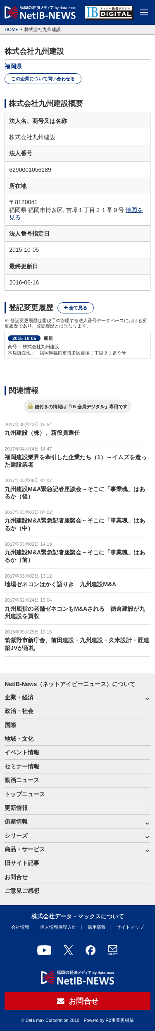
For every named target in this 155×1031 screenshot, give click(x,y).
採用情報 (97, 927)
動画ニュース (22, 780)
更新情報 (16, 808)
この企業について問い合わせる (43, 78)
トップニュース (25, 794)
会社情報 (20, 927)
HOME (12, 29)
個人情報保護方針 (58, 927)
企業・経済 (19, 697)
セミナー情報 (22, 766)
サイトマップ (130, 927)
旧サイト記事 (22, 863)
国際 (10, 725)
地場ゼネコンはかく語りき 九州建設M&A (60, 584)
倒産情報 (16, 821)
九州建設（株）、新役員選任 (42, 432)
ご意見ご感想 (22, 890)
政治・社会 (19, 711)
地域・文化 (19, 738)
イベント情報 (22, 752)
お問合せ (16, 877)
